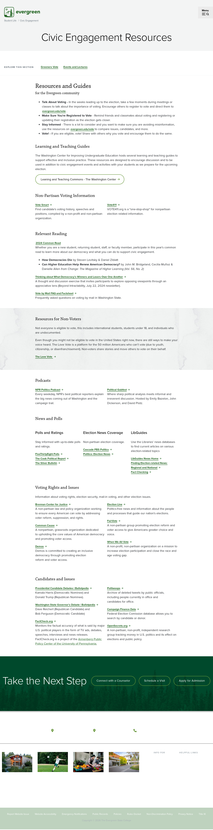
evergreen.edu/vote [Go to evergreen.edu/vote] (54, 111)
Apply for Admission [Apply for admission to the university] (192, 681)
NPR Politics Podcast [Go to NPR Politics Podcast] (47, 390)
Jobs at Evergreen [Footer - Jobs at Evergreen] (189, 796)
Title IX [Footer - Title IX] (202, 814)
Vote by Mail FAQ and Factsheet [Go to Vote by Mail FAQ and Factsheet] (54, 294)
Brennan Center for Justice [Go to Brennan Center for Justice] (51, 505)
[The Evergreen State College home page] (22, 731)
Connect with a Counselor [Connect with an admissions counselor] (112, 681)
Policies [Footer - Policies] (117, 814)
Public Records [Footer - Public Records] (100, 814)
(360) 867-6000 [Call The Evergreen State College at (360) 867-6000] (150, 730)
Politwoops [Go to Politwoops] (113, 589)
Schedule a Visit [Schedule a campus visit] (153, 681)
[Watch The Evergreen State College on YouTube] (186, 730)
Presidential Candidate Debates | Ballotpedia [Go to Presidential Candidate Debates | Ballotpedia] (62, 589)
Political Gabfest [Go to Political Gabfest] (117, 390)
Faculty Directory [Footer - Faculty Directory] (189, 763)
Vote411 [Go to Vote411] (112, 205)
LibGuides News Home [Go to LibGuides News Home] (144, 459)
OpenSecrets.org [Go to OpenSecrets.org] (117, 626)
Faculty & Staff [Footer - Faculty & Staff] (162, 785)
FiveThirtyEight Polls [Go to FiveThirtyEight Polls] (47, 454)
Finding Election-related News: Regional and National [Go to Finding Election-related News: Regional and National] (149, 466)
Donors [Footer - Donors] (158, 790)
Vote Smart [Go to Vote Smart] (42, 205)
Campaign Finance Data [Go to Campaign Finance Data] (121, 610)
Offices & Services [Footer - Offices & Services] (189, 769)
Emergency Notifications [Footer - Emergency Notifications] (74, 814)
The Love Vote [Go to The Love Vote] (44, 357)
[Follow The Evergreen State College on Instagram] (193, 730)
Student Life (10, 20)
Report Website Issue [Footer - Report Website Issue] (18, 814)
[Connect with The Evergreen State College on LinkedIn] (200, 730)
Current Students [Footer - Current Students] (163, 758)
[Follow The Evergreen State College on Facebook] (179, 730)
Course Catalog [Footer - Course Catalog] (188, 774)
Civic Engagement (29, 20)
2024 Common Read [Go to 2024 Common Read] (48, 243)
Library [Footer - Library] (183, 758)
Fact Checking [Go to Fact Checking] (139, 472)
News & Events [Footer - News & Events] (188, 790)
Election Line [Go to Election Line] (114, 505)
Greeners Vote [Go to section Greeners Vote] (49, 67)
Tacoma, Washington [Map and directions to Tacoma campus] (113, 730)
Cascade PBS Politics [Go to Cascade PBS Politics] (96, 450)
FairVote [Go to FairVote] (112, 521)
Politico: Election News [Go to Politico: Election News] (96, 454)
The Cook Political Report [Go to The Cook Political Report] (50, 459)
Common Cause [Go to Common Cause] (45, 526)
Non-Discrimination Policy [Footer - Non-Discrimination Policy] (160, 814)
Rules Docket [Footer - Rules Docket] (134, 814)
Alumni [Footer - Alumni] (158, 796)
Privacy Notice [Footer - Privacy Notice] (185, 814)
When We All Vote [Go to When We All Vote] (118, 542)
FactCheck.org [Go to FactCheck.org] (44, 622)
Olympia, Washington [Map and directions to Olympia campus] (72, 730)
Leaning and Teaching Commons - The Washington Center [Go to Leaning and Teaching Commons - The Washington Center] (79, 179)
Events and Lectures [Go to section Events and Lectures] (75, 67)
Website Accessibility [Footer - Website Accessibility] (45, 814)
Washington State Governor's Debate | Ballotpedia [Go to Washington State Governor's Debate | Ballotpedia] (65, 605)
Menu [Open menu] (205, 10)
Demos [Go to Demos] (39, 547)
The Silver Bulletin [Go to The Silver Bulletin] (46, 463)
